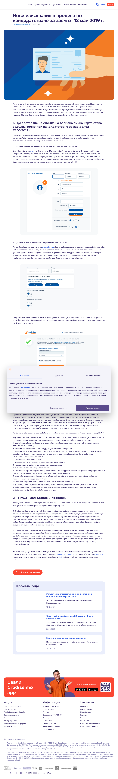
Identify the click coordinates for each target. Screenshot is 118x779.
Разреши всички (93, 408)
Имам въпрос (70, 4)
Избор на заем (40, 4)
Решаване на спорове (51, 726)
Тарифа (46, 712)
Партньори (85, 721)
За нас (29, 4)
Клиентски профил (11, 715)
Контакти (83, 4)
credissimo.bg (48, 247)
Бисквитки (47, 721)
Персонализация (58, 408)
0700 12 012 (99, 554)
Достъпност (48, 729)
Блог (82, 718)
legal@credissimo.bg (65, 554)
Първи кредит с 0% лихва (14, 712)
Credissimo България (21, 25)
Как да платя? (55, 4)
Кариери (83, 715)
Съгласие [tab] (24, 375)
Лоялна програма (11, 718)
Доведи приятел (11, 721)
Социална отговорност (90, 724)
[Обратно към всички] (28, 572)
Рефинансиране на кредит (15, 724)
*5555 (60, 557)
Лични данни (48, 718)
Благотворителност (89, 726)
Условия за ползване (51, 706)
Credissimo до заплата (13, 706)
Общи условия (48, 709)
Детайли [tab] (59, 375)
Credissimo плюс (10, 709)
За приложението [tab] (93, 375)
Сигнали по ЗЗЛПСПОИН (53, 715)
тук (32, 151)
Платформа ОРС (49, 724)
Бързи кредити (10, 726)
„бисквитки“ (25, 387)
